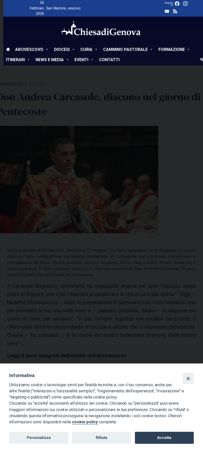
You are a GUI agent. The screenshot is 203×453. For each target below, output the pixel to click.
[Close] (188, 378)
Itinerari (18, 59)
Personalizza (39, 437)
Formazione (174, 49)
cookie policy (85, 421)
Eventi (84, 59)
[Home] (8, 50)
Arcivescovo (32, 49)
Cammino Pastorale (128, 49)
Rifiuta (101, 437)
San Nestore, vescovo (63, 8)
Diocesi (64, 49)
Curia (89, 49)
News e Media (52, 59)
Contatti (109, 59)
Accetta (164, 437)
